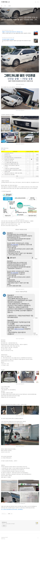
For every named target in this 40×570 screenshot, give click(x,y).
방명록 (9, 5)
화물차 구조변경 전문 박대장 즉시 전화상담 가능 (12, 31)
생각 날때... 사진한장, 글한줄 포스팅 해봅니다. (8, 523)
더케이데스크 (5, 2)
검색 (35, 2)
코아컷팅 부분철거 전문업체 (8, 39)
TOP (38, 538)
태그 (5, 5)
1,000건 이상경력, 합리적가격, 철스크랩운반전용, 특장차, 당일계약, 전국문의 (16, 33)
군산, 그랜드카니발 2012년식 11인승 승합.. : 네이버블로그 (12, 509)
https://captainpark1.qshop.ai (7, 30)
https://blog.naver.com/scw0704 (7, 37)
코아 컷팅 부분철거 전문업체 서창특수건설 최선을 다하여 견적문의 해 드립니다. (16, 41)
